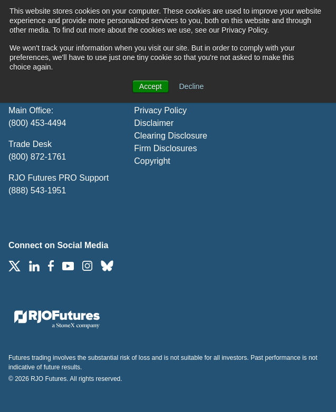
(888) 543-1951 (37, 190)
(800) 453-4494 (37, 123)
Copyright (152, 160)
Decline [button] (191, 86)
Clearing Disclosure (170, 135)
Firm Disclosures (165, 148)
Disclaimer (154, 123)
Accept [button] (150, 86)
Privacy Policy (160, 110)
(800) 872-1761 (37, 156)
